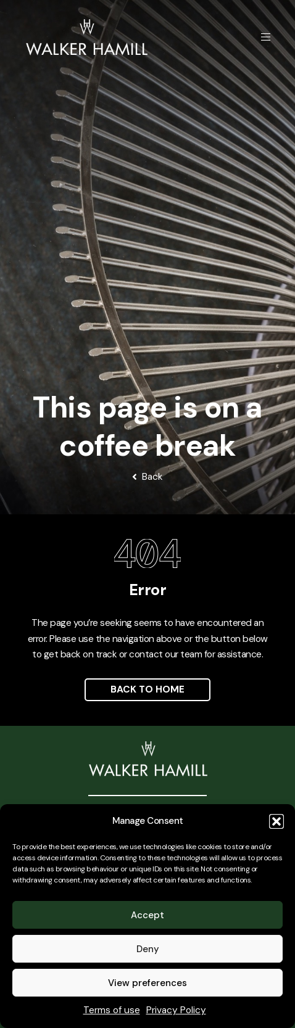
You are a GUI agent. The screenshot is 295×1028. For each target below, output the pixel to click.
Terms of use (111, 1010)
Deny (147, 949)
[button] (276, 821)
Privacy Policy (176, 1010)
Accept (147, 915)
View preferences (147, 983)
